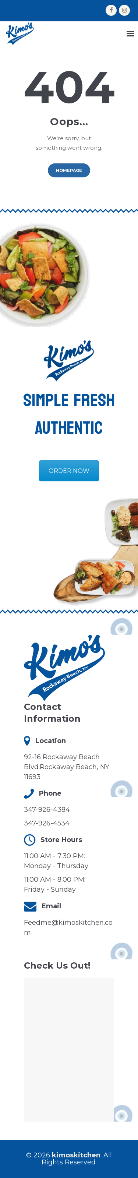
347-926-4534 (47, 823)
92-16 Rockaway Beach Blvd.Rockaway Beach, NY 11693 (66, 767)
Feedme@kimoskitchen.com (68, 928)
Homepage (69, 170)
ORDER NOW (69, 470)
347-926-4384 (47, 810)
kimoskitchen (76, 1155)
